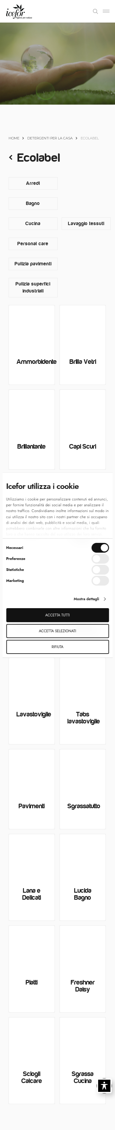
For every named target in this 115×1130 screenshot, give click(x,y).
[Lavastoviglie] (32, 680)
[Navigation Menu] (106, 11)
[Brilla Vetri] (82, 328)
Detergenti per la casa (50, 138)
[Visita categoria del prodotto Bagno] (33, 204)
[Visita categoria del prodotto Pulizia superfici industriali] (33, 287)
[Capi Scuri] (82, 412)
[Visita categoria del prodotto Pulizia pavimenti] (33, 264)
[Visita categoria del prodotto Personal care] (33, 244)
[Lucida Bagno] (82, 857)
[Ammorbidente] (32, 328)
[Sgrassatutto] (82, 772)
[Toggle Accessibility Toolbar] (104, 1085)
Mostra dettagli (86, 599)
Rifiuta (57, 647)
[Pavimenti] (32, 772)
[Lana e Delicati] (32, 857)
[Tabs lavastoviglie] (82, 680)
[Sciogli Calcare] (32, 1040)
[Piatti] (32, 948)
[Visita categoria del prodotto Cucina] (33, 224)
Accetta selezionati (57, 631)
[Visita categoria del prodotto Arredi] (33, 183)
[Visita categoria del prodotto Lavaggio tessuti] (86, 224)
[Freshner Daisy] (82, 948)
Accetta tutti (57, 615)
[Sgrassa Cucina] (82, 1040)
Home (14, 138)
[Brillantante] (32, 412)
